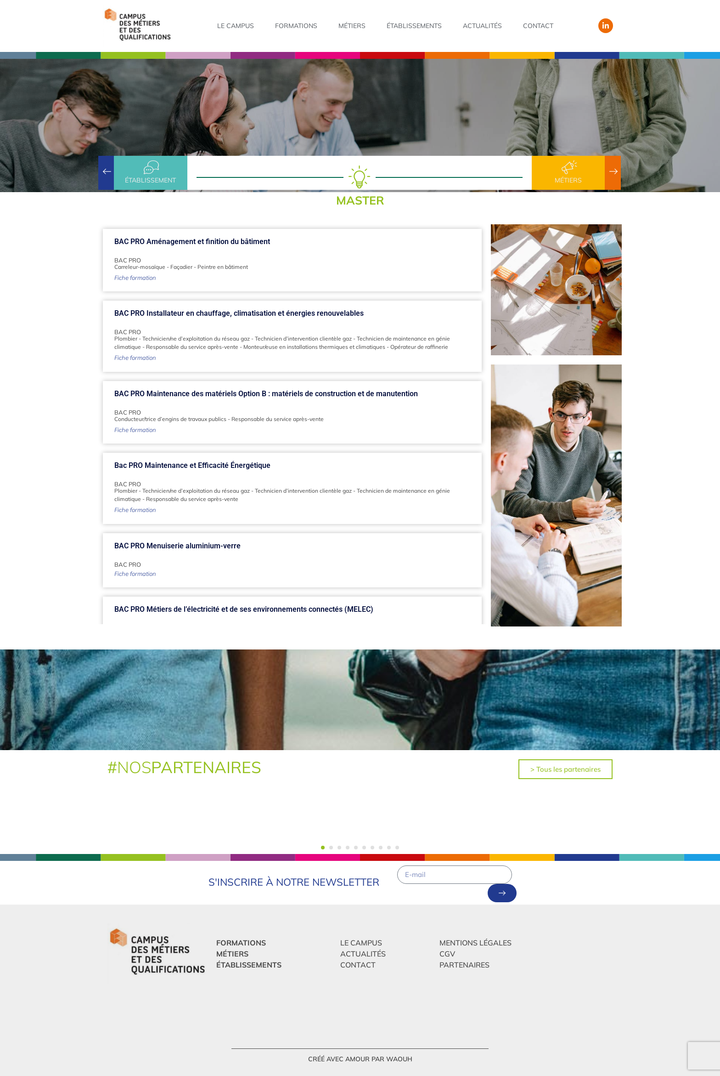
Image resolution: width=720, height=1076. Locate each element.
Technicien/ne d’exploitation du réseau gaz (196, 338)
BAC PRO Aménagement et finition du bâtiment (192, 241)
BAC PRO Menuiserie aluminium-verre (177, 545)
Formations (296, 26)
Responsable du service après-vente (192, 346)
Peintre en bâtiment (222, 266)
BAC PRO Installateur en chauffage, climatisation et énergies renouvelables (239, 313)
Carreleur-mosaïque (139, 266)
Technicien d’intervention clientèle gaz (303, 338)
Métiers (352, 26)
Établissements (414, 26)
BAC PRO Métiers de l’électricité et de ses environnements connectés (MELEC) (243, 609)
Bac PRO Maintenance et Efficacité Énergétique (192, 465)
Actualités (482, 26)
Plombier (125, 338)
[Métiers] (568, 167)
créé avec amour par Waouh (360, 1059)
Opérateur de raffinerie (419, 346)
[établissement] (151, 167)
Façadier (181, 266)
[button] (323, 847)
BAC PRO (127, 260)
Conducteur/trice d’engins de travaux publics (170, 419)
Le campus (235, 26)
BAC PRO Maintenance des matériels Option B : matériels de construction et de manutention (266, 393)
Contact (538, 26)
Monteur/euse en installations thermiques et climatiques (314, 346)
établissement (150, 180)
